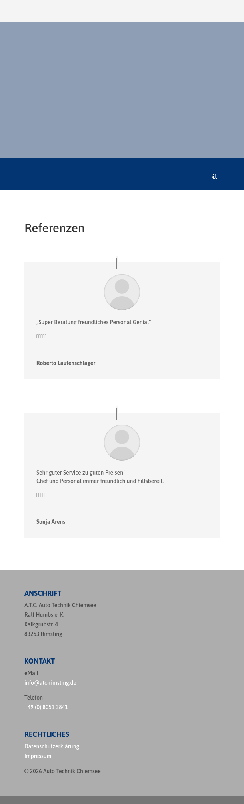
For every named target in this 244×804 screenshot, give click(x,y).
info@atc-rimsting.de (50, 683)
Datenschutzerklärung (51, 746)
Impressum (37, 756)
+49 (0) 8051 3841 (46, 707)
